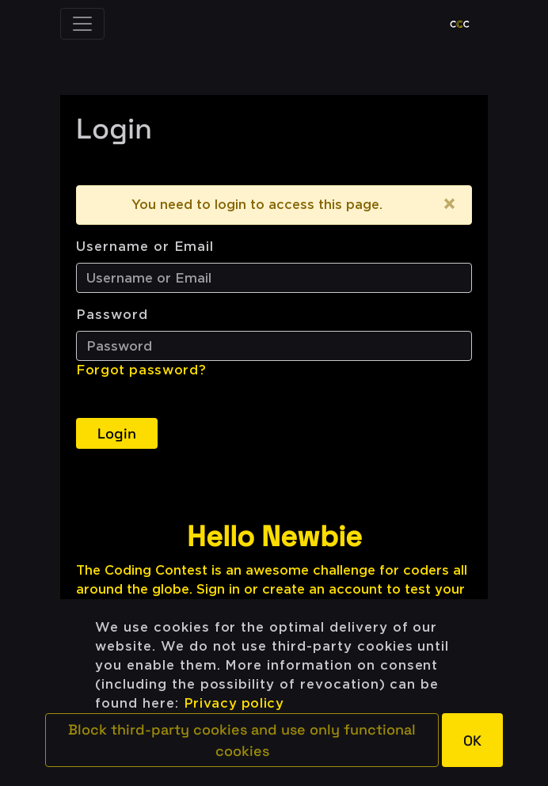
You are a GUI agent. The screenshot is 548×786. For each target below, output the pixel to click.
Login (116, 433)
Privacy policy (234, 703)
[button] (242, 740)
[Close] (449, 205)
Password (112, 314)
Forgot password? (141, 370)
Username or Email (145, 246)
